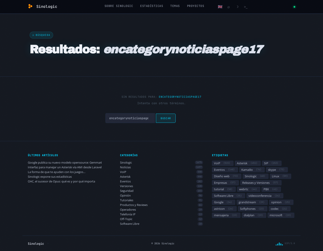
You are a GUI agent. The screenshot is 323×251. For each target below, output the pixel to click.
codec (279, 209)
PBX (271, 189)
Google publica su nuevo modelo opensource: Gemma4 (65, 162)
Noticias (161, 167)
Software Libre (161, 224)
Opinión (161, 195)
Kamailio (252, 170)
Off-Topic (161, 219)
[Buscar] (229, 7)
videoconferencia (265, 196)
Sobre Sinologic (119, 6)
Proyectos (195, 6)
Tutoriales (161, 200)
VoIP (161, 172)
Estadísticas (151, 6)
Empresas (225, 183)
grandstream (252, 202)
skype (277, 170)
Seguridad (161, 191)
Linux (280, 176)
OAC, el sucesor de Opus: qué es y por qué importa (61, 181)
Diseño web (226, 176)
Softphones (252, 209)
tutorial (224, 189)
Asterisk (161, 177)
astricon (224, 209)
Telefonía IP (161, 214)
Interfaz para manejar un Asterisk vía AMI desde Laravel (65, 167)
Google (223, 202)
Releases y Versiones (260, 183)
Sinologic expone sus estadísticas (50, 177)
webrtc (248, 189)
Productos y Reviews (161, 205)
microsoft (281, 215)
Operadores (161, 210)
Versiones (161, 186)
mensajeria (226, 215)
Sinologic (161, 162)
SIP (271, 163)
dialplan (254, 215)
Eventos (161, 181)
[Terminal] (246, 7)
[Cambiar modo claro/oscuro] (237, 7)
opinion (281, 202)
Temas (175, 6)
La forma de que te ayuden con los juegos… (56, 172)
